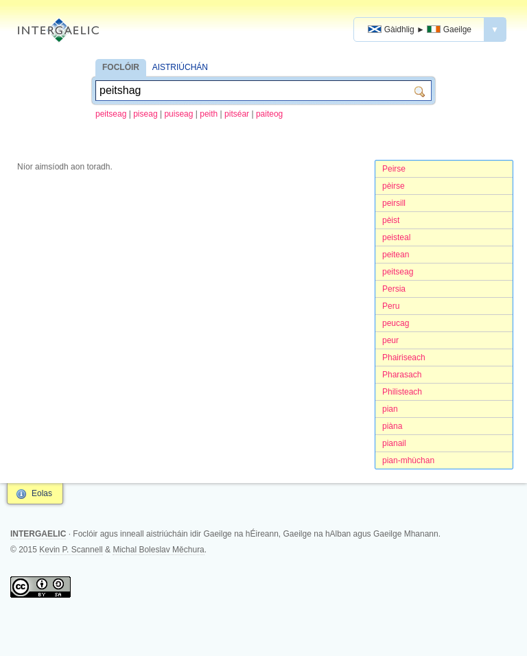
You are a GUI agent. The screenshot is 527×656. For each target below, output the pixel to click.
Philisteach (402, 392)
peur (390, 340)
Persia (394, 289)
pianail (394, 443)
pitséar (236, 114)
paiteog (269, 114)
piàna (392, 426)
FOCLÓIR (120, 67)
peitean (395, 254)
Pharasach (401, 374)
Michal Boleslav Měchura (158, 549)
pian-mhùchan (408, 460)
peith (209, 114)
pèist (390, 220)
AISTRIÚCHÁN (180, 67)
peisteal (396, 237)
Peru (390, 306)
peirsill (394, 203)
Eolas (42, 493)
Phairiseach (403, 357)
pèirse (393, 186)
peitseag (110, 114)
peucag (395, 323)
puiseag (178, 114)
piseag (145, 114)
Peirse (394, 169)
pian (390, 409)
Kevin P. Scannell (71, 549)
